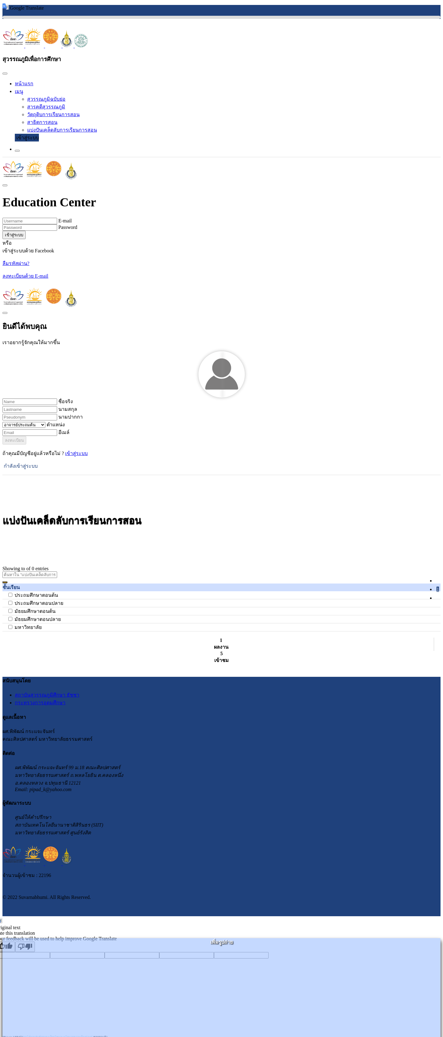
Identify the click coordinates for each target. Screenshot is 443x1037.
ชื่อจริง (65, 401)
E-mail (65, 220)
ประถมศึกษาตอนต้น (36, 595)
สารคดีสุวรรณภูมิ (46, 106)
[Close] (4, 73)
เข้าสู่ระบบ (27, 137)
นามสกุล (67, 409)
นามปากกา (70, 416)
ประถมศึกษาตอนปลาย (39, 603)
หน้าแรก (24, 83)
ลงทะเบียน (14, 440)
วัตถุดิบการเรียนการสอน (53, 114)
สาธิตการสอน (42, 122)
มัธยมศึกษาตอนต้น (35, 611)
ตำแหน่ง (56, 424)
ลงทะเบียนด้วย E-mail (25, 276)
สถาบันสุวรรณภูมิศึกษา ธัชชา (47, 695)
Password (67, 227)
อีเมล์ (63, 432)
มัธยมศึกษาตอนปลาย (38, 619)
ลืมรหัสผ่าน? (15, 263)
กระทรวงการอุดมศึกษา (40, 702)
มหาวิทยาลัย (28, 627)
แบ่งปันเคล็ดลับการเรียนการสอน (62, 130)
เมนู (19, 91)
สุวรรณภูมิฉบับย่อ (46, 99)
